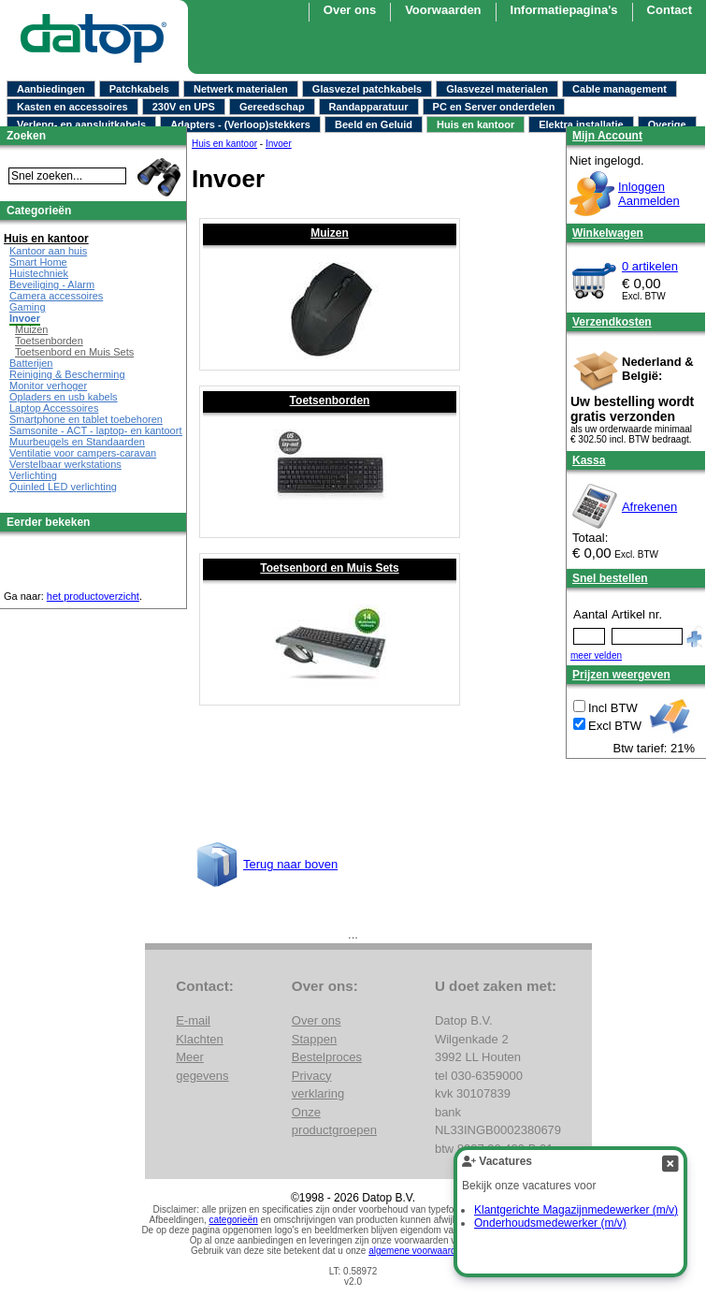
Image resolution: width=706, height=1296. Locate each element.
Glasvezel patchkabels (367, 89)
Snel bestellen (610, 578)
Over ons (316, 1020)
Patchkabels (139, 89)
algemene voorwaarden (417, 1250)
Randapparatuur (369, 106)
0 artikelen (650, 266)
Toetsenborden (330, 400)
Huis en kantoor (475, 124)
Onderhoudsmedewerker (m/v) (550, 1223)
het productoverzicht (93, 596)
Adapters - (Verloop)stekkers (240, 124)
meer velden (596, 655)
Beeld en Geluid (373, 124)
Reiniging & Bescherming (67, 374)
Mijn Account (607, 135)
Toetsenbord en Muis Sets (329, 568)
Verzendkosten (612, 321)
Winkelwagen (607, 233)
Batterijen (30, 363)
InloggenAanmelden (649, 194)
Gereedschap (272, 106)
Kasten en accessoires (72, 106)
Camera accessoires (56, 295)
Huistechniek (38, 273)
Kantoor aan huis (48, 250)
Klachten (199, 1039)
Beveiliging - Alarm (51, 284)
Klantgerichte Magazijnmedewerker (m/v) (576, 1209)
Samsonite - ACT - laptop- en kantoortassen (109, 430)
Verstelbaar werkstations (65, 464)
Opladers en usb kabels (63, 396)
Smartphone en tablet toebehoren (86, 419)
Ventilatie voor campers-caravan (82, 453)
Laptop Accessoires (53, 408)
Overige (667, 124)
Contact (669, 10)
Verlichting (33, 475)
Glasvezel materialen (497, 89)
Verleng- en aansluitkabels (81, 124)
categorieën (233, 1220)
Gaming (27, 307)
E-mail (193, 1020)
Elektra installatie (581, 124)
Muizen (329, 233)
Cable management (619, 89)
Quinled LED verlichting (63, 486)
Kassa (588, 460)
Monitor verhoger (48, 385)
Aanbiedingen (51, 89)
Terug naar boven (290, 864)
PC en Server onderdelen (494, 106)
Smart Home (38, 262)
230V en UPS (183, 106)
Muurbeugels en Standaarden (77, 441)
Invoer (24, 318)
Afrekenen (649, 507)
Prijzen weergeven (621, 674)
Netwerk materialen (241, 89)
